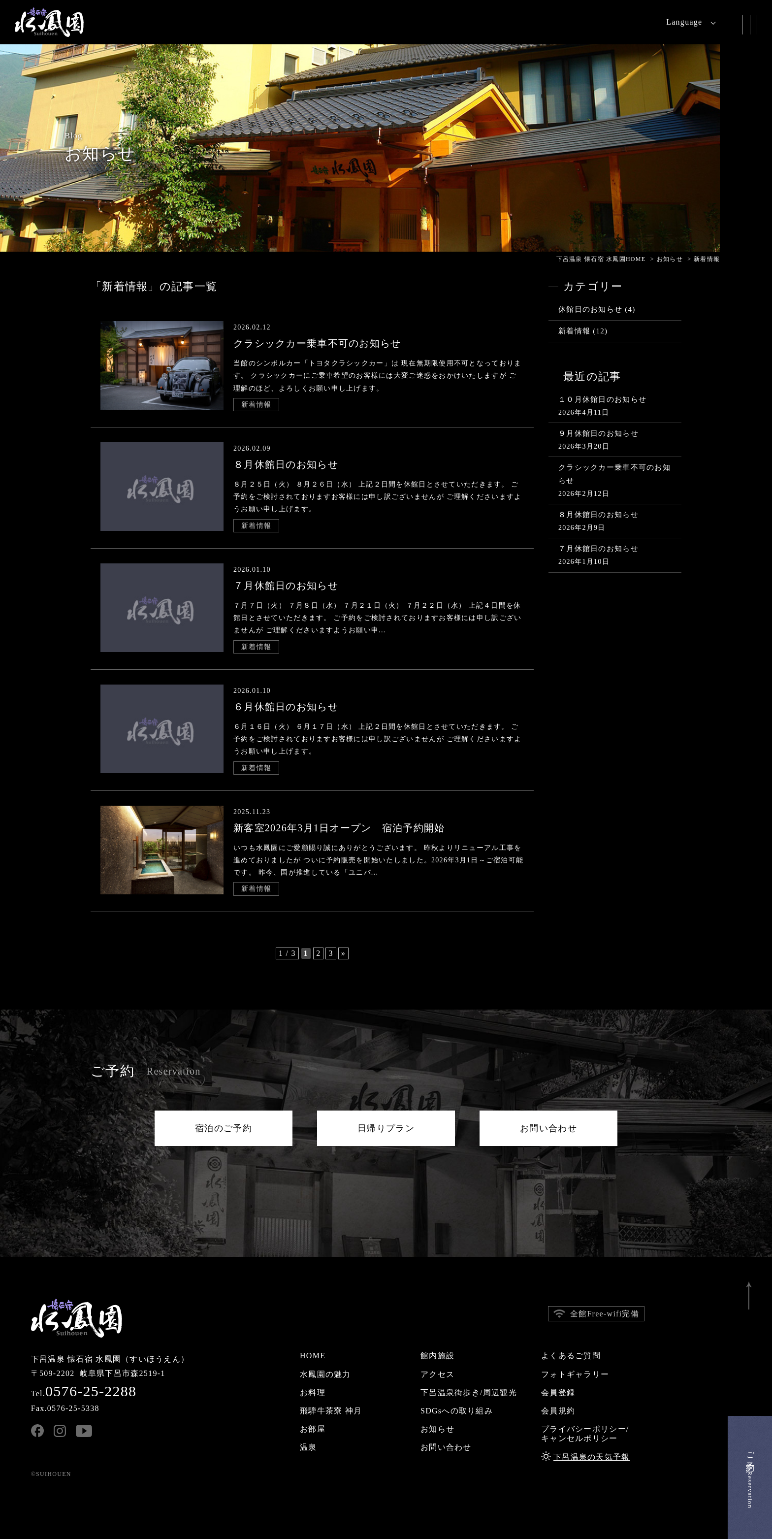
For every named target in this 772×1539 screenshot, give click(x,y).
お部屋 (312, 1429)
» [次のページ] (343, 953)
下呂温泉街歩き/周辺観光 (468, 1392)
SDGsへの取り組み (456, 1411)
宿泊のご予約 (223, 1128)
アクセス (437, 1374)
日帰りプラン (386, 1128)
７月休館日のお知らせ (598, 549)
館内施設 (437, 1355)
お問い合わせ (548, 1128)
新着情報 (256, 404)
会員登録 (558, 1392)
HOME (312, 1355)
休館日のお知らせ (590, 309)
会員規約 (558, 1411)
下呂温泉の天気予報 (591, 1457)
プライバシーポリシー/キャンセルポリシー (585, 1433)
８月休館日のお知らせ (598, 515)
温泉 (308, 1447)
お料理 (312, 1392)
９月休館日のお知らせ (598, 433)
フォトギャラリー (575, 1374)
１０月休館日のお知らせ (602, 399)
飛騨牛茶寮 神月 (331, 1411)
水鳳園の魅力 (325, 1374)
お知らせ (437, 1429)
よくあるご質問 (571, 1355)
